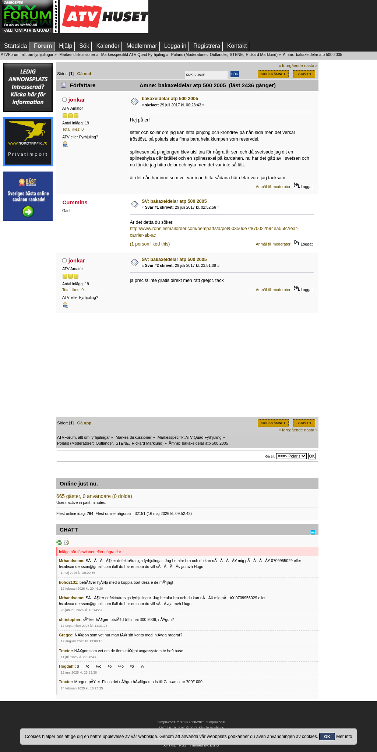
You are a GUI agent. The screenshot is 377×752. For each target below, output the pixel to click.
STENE (236, 54)
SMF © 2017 (187, 728)
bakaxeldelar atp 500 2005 (170, 98)
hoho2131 (68, 582)
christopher (69, 619)
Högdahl (66, 666)
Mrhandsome (71, 560)
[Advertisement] (28, 336)
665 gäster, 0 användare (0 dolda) (94, 496)
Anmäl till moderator (273, 186)
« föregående (291, 65)
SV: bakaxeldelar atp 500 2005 (174, 201)
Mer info (344, 736)
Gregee (66, 635)
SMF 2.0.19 (167, 728)
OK (327, 736)
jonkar (76, 99)
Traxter (65, 651)
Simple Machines (211, 728)
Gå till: (270, 456)
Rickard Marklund (261, 54)
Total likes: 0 (73, 129)
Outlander (218, 54)
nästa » (311, 65)
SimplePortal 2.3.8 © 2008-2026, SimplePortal (191, 722)
